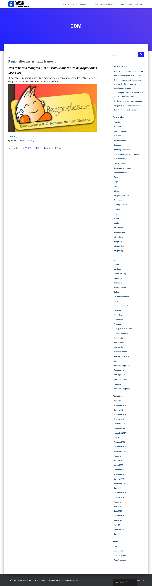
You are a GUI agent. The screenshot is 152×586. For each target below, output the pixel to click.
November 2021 (120, 433)
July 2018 (117, 506)
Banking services (120, 131)
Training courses (80, 4)
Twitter (10, 580)
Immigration (119, 223)
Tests (116, 301)
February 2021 (119, 442)
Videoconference (120, 338)
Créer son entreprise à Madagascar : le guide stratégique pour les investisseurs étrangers (128, 84)
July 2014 (117, 534)
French (116, 219)
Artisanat (12, 57)
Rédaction (118, 283)
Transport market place (123, 329)
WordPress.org (120, 560)
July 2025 (117, 401)
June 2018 (118, 511)
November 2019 (120, 474)
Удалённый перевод (122, 389)
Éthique (117, 191)
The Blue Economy (121, 306)
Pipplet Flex (118, 278)
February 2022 (119, 428)
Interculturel (118, 237)
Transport (117, 324)
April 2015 (118, 525)
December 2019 (120, 470)
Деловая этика (120, 370)
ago (30, 141)
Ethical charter (24, 580)
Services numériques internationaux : (128, 101)
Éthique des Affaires (122, 196)
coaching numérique (122, 150)
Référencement (120, 287)
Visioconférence (120, 352)
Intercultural (118, 228)
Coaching (121, 4)
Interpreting (118, 251)
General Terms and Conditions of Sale (63, 580)
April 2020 (118, 460)
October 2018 (119, 497)
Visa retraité (118, 347)
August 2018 (118, 502)
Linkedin (15, 580)
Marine (116, 264)
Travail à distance (121, 333)
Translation (118, 320)
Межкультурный (120, 379)
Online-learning (120, 274)
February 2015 (119, 529)
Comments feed (120, 555)
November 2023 (120, 415)
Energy (116, 177)
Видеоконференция (122, 366)
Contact (138, 4)
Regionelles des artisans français (32, 61)
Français (117, 209)
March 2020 (118, 465)
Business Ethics (120, 140)
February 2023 (119, 424)
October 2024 (119, 410)
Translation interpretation (102, 4)
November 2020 (120, 447)
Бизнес (116, 361)
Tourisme (117, 310)
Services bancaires (121, 297)
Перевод (117, 384)
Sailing (116, 292)
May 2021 (117, 437)
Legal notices (40, 580)
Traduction (118, 315)
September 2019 (120, 483)
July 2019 (117, 488)
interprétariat (119, 242)
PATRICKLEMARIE (32, 148)
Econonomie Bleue (121, 173)
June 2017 (118, 520)
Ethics (116, 186)
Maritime (117, 269)
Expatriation (118, 200)
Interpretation (119, 246)
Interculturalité (119, 232)
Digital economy (120, 159)
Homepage (66, 4)
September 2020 (120, 451)
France (116, 214)
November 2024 (120, 405)
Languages (118, 255)
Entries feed (118, 551)
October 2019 (119, 479)
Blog (130, 4)
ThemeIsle (140, 581)
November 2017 (120, 516)
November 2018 (120, 493)
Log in (116, 546)
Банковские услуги (121, 356)
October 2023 (119, 419)
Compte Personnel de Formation (126, 154)
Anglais (117, 122)
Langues (117, 260)
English (117, 182)
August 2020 (118, 456)
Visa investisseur (120, 343)
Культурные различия (122, 375)
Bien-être (117, 136)
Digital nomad (119, 163)
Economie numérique (122, 168)
